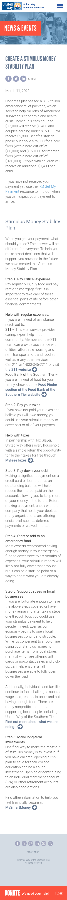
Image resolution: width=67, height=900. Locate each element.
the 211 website (18, 369)
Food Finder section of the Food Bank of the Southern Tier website (31, 389)
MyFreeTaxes (16, 460)
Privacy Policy (33, 852)
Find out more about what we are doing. (31, 724)
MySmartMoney (18, 807)
